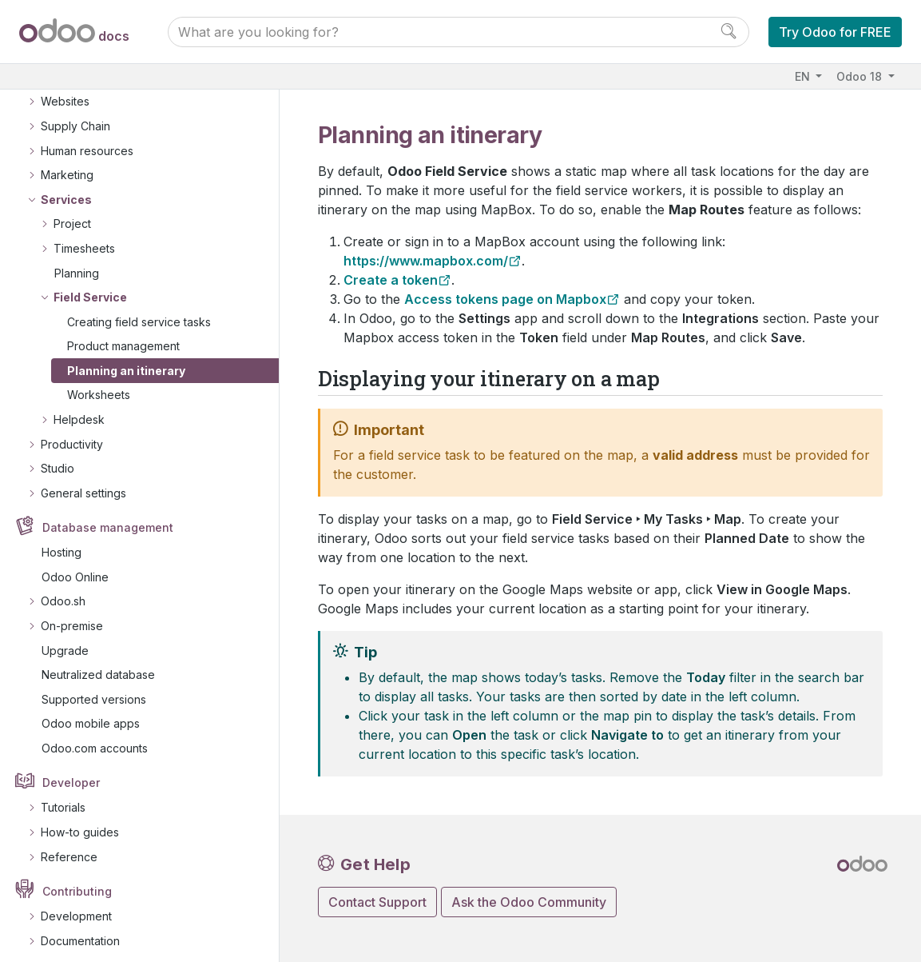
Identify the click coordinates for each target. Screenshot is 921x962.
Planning (76, 263)
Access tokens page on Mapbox (505, 299)
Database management (107, 518)
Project (72, 214)
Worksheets (98, 385)
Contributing (77, 881)
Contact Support (377, 902)
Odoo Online (75, 567)
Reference (69, 847)
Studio (57, 458)
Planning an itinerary (126, 361)
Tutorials (63, 797)
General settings (83, 483)
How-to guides (80, 822)
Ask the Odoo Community (528, 902)
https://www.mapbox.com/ (425, 261)
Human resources (87, 141)
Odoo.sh (63, 591)
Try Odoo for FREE (835, 32)
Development (76, 906)
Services (66, 190)
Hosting (61, 542)
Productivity (72, 434)
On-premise (72, 616)
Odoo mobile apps (91, 714)
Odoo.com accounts (95, 738)
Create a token (390, 280)
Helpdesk (79, 410)
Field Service (90, 287)
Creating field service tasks (139, 312)
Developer (71, 773)
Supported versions (94, 690)
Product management (123, 336)
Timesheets (84, 238)
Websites (65, 91)
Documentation (80, 931)
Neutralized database (98, 665)
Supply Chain (75, 116)
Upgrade (65, 641)
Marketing (67, 165)
